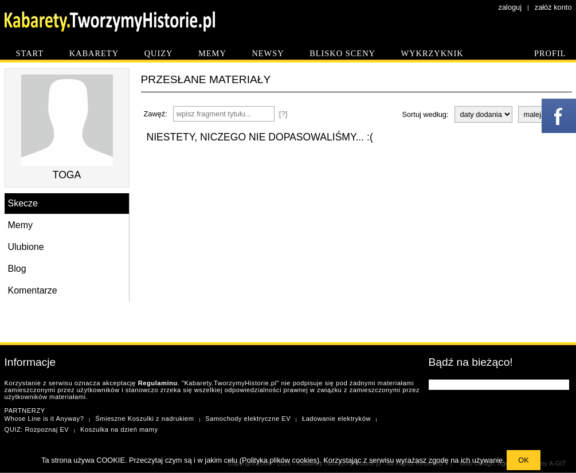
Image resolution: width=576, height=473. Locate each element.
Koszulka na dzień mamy (119, 429)
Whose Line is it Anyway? (44, 418)
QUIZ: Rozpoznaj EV (37, 429)
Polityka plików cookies (279, 460)
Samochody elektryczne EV (248, 418)
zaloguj (510, 7)
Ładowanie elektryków (336, 418)
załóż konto (553, 7)
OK (523, 460)
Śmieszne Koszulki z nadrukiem (144, 418)
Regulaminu (158, 383)
